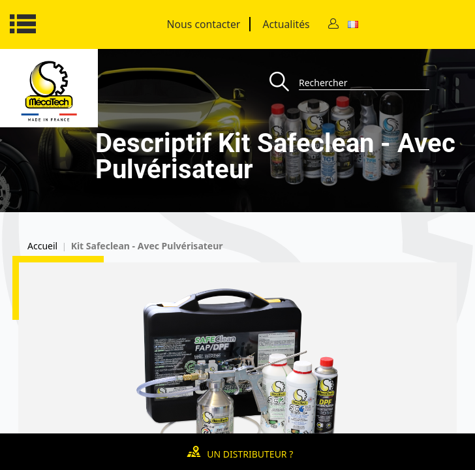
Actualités (285, 24)
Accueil (42, 246)
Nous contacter (204, 24)
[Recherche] (284, 82)
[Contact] (333, 24)
